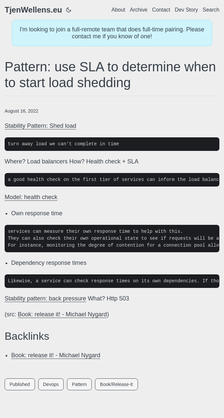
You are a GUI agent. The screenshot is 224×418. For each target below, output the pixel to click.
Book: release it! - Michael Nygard (62, 314)
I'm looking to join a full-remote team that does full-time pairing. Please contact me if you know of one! (112, 33)
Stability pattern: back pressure (45, 298)
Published (20, 384)
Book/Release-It (116, 384)
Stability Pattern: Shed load (40, 125)
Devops (51, 384)
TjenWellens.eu (33, 9)
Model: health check (31, 197)
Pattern (79, 384)
